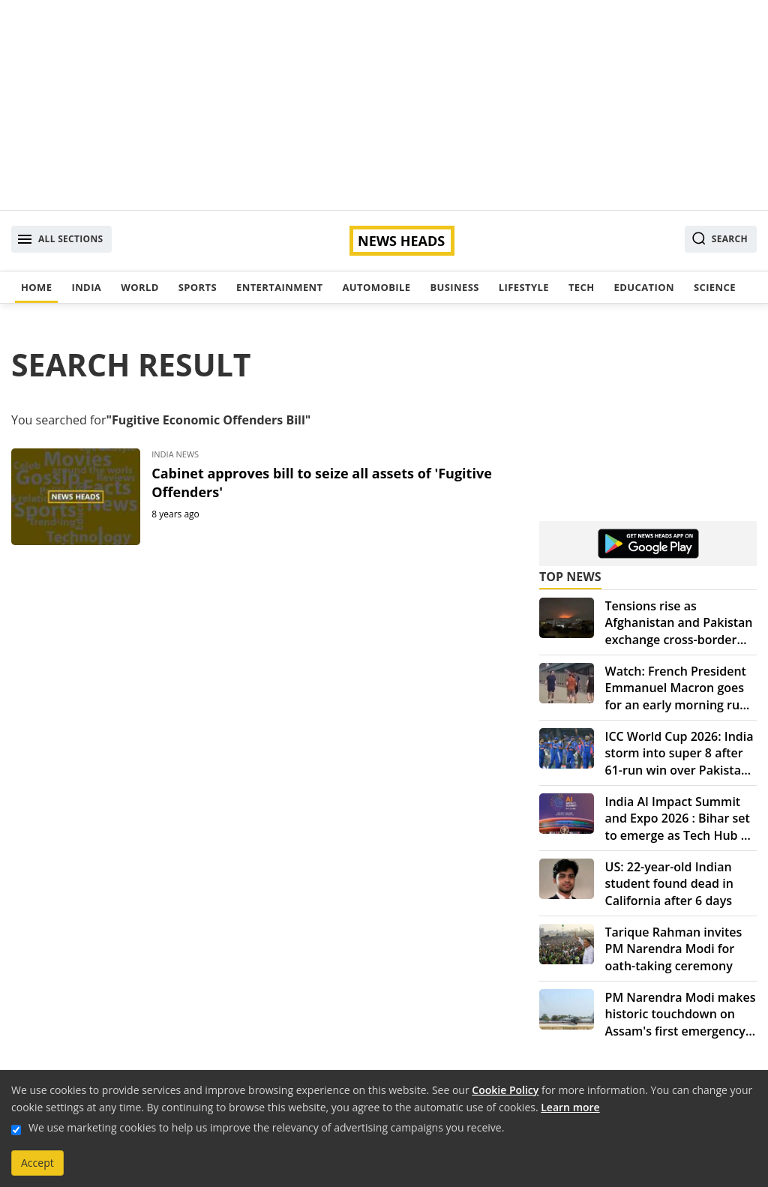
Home (36, 287)
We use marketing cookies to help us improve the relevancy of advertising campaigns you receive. (266, 1127)
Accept (37, 1163)
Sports (197, 287)
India (86, 287)
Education (644, 287)
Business (454, 287)
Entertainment (279, 287)
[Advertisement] (384, 105)
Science (715, 287)
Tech (581, 287)
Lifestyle (524, 287)
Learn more (570, 1107)
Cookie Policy (505, 1090)
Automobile (376, 287)
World (139, 287)
